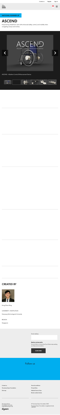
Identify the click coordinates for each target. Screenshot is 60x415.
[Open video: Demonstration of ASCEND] (16, 82)
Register (49, 1)
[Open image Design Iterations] (52, 82)
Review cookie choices (36, 393)
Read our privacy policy (37, 342)
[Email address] (44, 337)
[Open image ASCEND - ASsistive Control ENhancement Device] (8, 82)
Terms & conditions (35, 386)
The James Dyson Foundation (9, 388)
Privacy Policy (34, 388)
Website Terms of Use (36, 391)
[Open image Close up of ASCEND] (25, 82)
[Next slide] (55, 53)
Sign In (56, 1)
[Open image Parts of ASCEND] (43, 82)
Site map (4, 391)
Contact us (41, 1)
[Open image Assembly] (34, 82)
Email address (35, 334)
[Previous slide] (5, 53)
